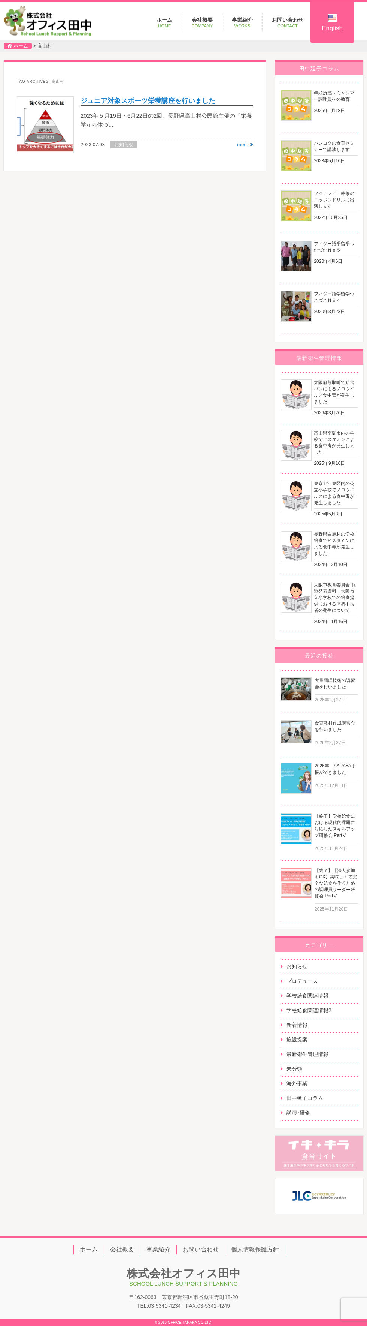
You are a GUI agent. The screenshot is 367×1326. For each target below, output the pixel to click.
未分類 (294, 1069)
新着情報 (296, 1025)
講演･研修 (298, 1113)
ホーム (164, 22)
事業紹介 (242, 22)
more (242, 144)
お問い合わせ (287, 22)
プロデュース (302, 981)
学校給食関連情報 (307, 996)
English (332, 23)
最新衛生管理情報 (307, 1054)
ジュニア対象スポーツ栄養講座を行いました (148, 101)
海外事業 (296, 1083)
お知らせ (296, 966)
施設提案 (296, 1040)
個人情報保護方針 (255, 1249)
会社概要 (202, 22)
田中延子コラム (304, 1098)
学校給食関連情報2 (308, 1010)
